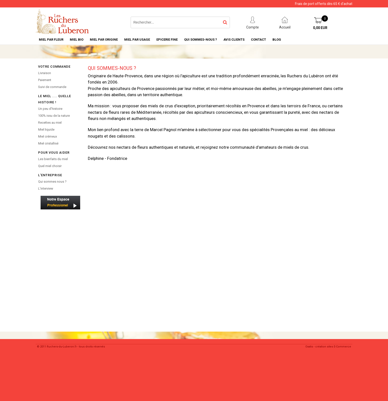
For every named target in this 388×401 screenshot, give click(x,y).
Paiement (44, 80)
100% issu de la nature (54, 115)
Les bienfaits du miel (53, 159)
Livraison (44, 73)
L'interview (45, 188)
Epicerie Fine (167, 39)
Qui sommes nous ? (52, 181)
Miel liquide (46, 129)
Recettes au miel (50, 122)
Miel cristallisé (48, 143)
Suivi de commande (52, 87)
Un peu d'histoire (50, 109)
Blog (276, 39)
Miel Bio (76, 39)
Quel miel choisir (50, 166)
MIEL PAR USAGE (137, 39)
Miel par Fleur (51, 39)
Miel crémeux (47, 136)
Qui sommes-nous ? (200, 39)
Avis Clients (233, 39)
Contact (258, 39)
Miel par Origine (104, 39)
